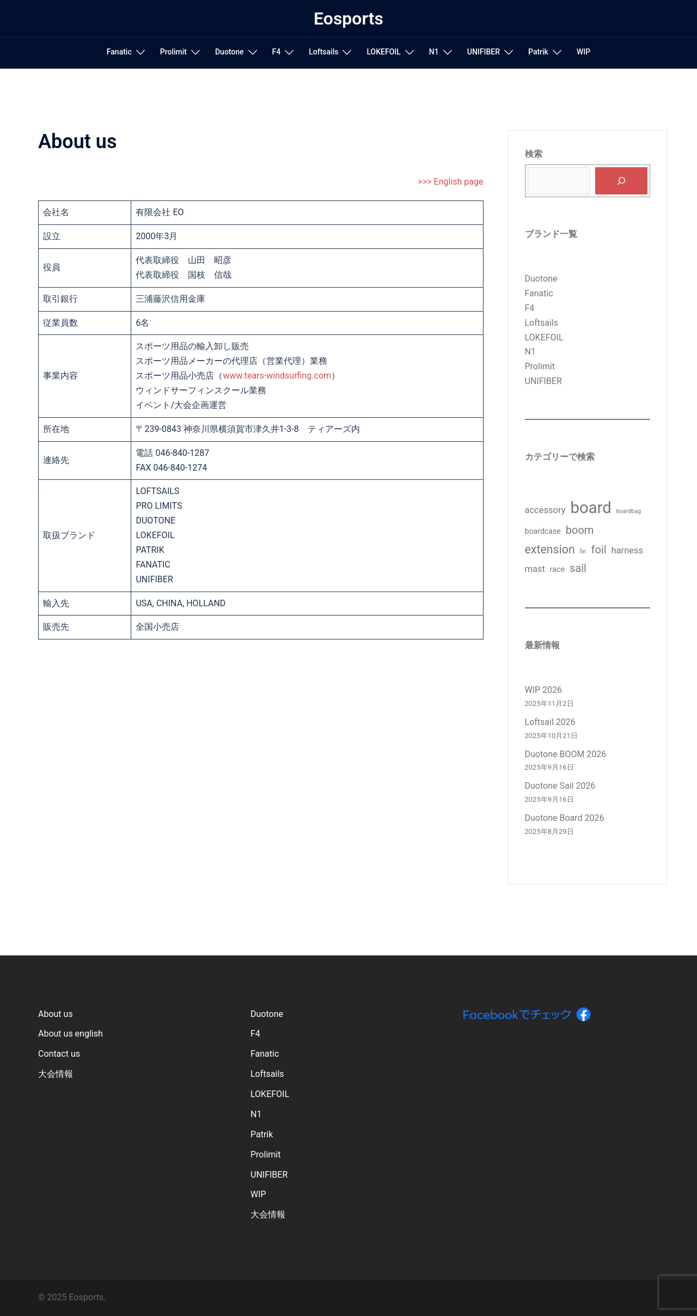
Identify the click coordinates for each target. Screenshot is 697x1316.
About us (55, 1014)
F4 (276, 51)
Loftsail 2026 (550, 722)
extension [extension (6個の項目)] (550, 549)
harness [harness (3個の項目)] (628, 550)
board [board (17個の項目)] (590, 507)
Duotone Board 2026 (564, 818)
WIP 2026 (544, 690)
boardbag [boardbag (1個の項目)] (628, 511)
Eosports (348, 18)
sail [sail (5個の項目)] (578, 568)
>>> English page (451, 181)
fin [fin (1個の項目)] (583, 551)
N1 (434, 51)
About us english (70, 1033)
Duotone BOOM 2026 (566, 754)
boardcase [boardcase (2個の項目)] (543, 531)
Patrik (538, 51)
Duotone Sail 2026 (560, 786)
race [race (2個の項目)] (557, 569)
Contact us (59, 1054)
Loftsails (323, 51)
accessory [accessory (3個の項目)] (545, 510)
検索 (533, 154)
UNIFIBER (483, 51)
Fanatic (119, 51)
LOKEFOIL (383, 51)
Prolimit (173, 51)
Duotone (229, 51)
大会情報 (55, 1074)
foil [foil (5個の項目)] (598, 549)
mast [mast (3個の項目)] (535, 569)
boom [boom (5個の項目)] (580, 530)
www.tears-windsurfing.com (277, 375)
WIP (583, 51)
